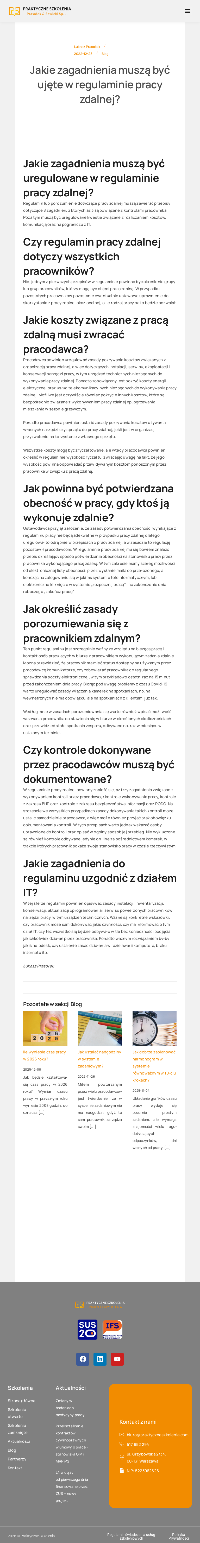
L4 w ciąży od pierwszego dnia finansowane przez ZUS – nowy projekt (72, 1486)
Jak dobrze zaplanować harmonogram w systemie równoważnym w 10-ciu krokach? (154, 1066)
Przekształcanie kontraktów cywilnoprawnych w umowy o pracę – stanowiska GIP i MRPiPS (72, 1443)
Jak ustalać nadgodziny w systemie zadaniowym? (99, 1059)
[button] (188, 11)
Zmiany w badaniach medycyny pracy (70, 1407)
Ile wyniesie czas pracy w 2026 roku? (44, 1055)
